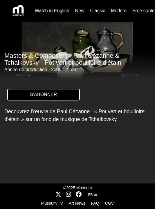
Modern (119, 10)
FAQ (95, 203)
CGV (109, 203)
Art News (77, 203)
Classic (97, 10)
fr (93, 195)
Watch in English (52, 10)
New (79, 10)
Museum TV (52, 203)
